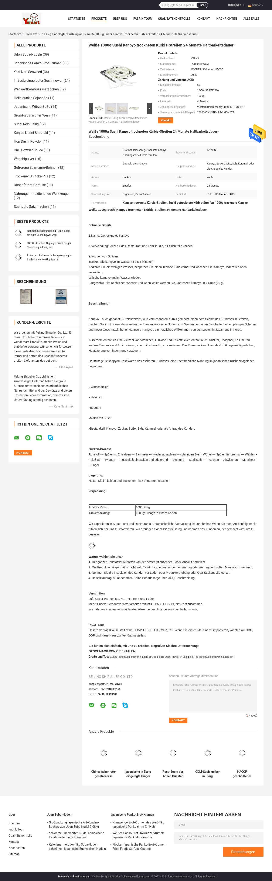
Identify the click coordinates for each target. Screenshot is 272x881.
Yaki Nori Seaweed (28, 72)
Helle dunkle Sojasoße (30, 98)
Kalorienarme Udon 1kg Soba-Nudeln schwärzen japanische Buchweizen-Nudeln (77, 846)
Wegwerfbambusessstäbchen (36, 89)
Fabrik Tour (142, 18)
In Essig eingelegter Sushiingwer (62, 34)
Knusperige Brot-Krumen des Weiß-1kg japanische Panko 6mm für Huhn (138, 824)
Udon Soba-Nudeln (28, 54)
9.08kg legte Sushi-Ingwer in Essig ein (131, 656)
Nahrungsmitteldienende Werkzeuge (41, 194)
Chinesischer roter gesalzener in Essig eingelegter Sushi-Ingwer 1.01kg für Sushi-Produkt (103, 774)
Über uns (120, 18)
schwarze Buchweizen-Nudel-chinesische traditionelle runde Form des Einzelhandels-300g (76, 835)
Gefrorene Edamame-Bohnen (35, 168)
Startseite (76, 18)
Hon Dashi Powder (28, 141)
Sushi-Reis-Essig (26, 124)
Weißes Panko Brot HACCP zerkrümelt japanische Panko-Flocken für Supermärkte (138, 835)
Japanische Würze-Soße (32, 107)
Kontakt (203, 18)
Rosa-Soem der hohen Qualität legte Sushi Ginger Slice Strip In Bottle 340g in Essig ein (173, 774)
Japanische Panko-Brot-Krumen (38, 63)
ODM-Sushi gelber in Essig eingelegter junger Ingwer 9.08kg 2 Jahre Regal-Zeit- (207, 774)
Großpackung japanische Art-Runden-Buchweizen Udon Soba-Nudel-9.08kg (74, 824)
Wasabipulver (24, 159)
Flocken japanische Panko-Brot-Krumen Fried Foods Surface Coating (139, 846)
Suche (202, 5)
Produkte (98, 18)
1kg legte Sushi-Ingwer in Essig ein (213, 656)
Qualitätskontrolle (174, 18)
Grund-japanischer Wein (32, 115)
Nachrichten (226, 18)
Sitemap (14, 854)
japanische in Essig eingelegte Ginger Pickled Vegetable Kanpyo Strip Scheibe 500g (138, 774)
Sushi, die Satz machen (31, 207)
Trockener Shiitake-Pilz (31, 176)
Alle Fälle (251, 18)
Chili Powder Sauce (28, 150)
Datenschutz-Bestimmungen (74, 876)
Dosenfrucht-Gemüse (30, 185)
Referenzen (234, 4)
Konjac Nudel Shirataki (31, 133)
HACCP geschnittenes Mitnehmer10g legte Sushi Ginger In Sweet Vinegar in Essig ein (242, 774)
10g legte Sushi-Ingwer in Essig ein (173, 656)
